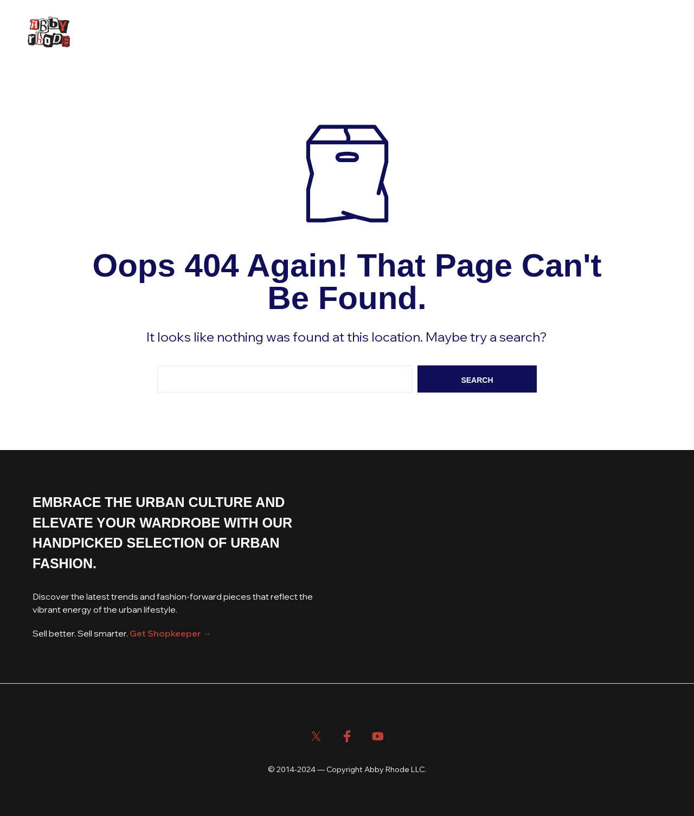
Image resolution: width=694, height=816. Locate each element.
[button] (590, 32)
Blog (185, 33)
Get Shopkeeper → (170, 633)
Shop (147, 33)
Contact (284, 33)
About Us (231, 33)
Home (108, 33)
